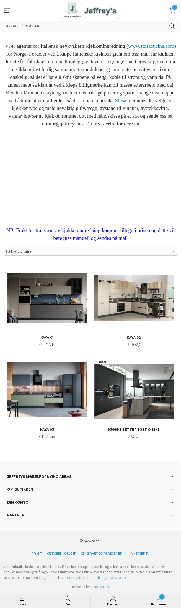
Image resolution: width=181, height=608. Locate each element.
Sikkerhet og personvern (103, 554)
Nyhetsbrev (139, 554)
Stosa (120, 100)
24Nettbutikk (100, 586)
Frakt (37, 554)
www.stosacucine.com (151, 46)
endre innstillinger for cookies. (105, 577)
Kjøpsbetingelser (61, 554)
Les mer (69, 577)
